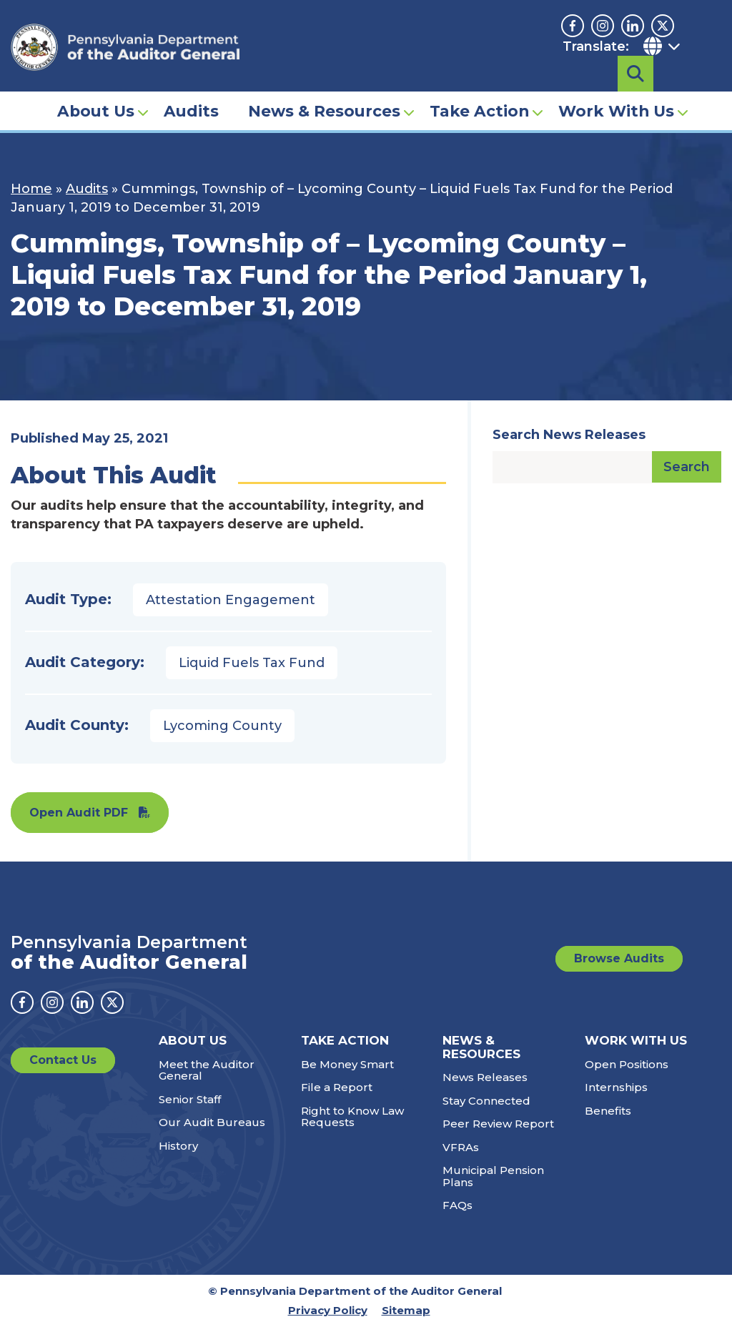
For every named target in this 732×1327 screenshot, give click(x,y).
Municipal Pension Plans (493, 1176)
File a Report (336, 1087)
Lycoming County (222, 726)
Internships (616, 1087)
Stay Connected (486, 1101)
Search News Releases (569, 435)
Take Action (479, 90)
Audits (191, 90)
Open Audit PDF (78, 812)
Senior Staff (190, 1099)
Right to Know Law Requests (352, 1117)
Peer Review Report (498, 1123)
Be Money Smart (347, 1064)
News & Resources (324, 90)
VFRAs (460, 1147)
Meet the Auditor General (206, 1070)
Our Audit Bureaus (212, 1122)
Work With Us (616, 90)
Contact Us (63, 1060)
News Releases (485, 1077)
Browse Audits (619, 958)
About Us (95, 90)
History (178, 1146)
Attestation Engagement (230, 600)
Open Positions (626, 1064)
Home (31, 189)
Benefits (608, 1111)
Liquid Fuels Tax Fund (252, 663)
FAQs (457, 1205)
